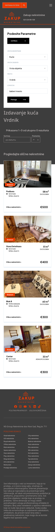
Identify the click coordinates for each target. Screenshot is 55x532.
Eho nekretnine (33, 447)
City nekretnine (33, 435)
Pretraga (18, 100)
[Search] (24, 5)
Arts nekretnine (9, 462)
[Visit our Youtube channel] (25, 406)
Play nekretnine (9, 456)
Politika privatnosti (18, 410)
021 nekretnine (9, 438)
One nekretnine (33, 462)
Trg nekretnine (33, 459)
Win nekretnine (33, 450)
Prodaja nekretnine (10, 468)
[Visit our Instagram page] (20, 406)
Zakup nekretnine (34, 465)
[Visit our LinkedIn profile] (34, 406)
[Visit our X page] (29, 406)
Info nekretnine (33, 438)
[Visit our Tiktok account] (39, 406)
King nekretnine (9, 459)
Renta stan (7, 465)
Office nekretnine (10, 444)
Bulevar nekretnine (34, 441)
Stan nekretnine (9, 453)
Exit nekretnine (33, 453)
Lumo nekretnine (34, 468)
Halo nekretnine (33, 444)
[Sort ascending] (34, 140)
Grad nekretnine (9, 435)
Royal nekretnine (9, 441)
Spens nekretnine (10, 450)
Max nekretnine (33, 456)
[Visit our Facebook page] (15, 406)
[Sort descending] (38, 140)
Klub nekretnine (9, 447)
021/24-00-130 (29, 19)
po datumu (11, 139)
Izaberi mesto (15, 91)
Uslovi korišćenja (37, 410)
